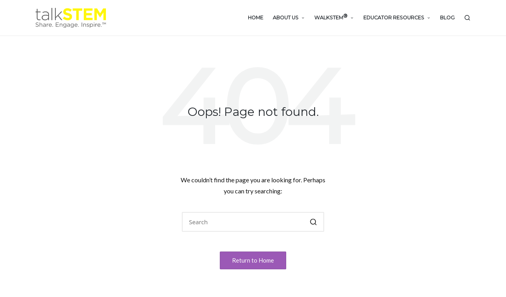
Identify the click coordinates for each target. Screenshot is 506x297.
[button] (313, 222)
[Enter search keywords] (253, 222)
